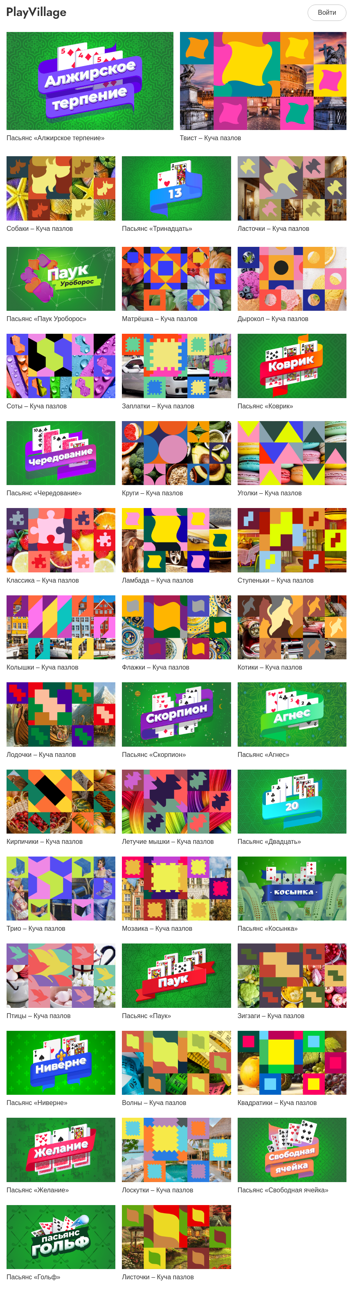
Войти (327, 12)
